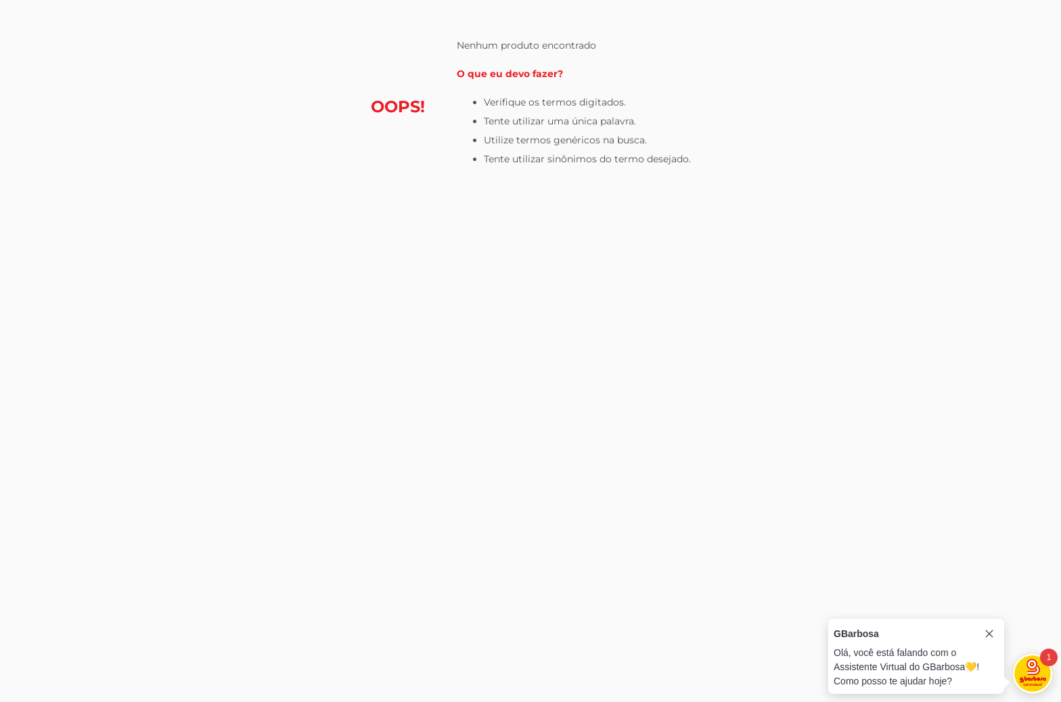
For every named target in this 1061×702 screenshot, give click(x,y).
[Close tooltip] (989, 633)
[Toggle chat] (1032, 673)
